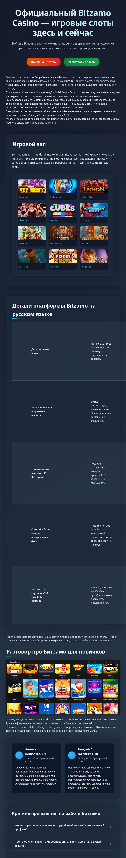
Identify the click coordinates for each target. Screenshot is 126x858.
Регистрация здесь (81, 62)
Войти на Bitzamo (43, 62)
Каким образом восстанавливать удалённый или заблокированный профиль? (59, 827)
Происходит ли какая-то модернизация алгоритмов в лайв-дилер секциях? (58, 843)
